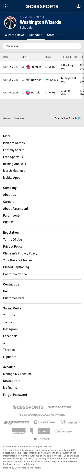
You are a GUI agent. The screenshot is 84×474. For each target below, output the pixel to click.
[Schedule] (36, 35)
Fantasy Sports (13, 150)
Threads (9, 350)
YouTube (9, 315)
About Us (9, 195)
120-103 (51, 79)
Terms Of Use (12, 240)
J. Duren (65, 90)
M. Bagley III (68, 78)
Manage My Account (17, 374)
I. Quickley (67, 65)
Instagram (10, 329)
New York (36, 79)
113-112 (50, 67)
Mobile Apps (11, 178)
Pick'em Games (14, 143)
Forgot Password (15, 395)
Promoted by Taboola (68, 118)
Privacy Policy (12, 247)
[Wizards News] (14, 35)
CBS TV (8, 222)
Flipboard (9, 357)
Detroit (35, 92)
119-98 (50, 92)
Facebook (10, 336)
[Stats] (51, 35)
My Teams (10, 388)
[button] (62, 35)
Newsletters (11, 381)
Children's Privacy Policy (20, 253)
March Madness (14, 171)
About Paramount (15, 209)
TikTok (7, 322)
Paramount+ (12, 216)
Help (6, 291)
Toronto (36, 67)
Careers (8, 202)
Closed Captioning (16, 267)
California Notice (15, 274)
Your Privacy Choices (17, 260)
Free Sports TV (13, 157)
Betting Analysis (14, 164)
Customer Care (14, 298)
